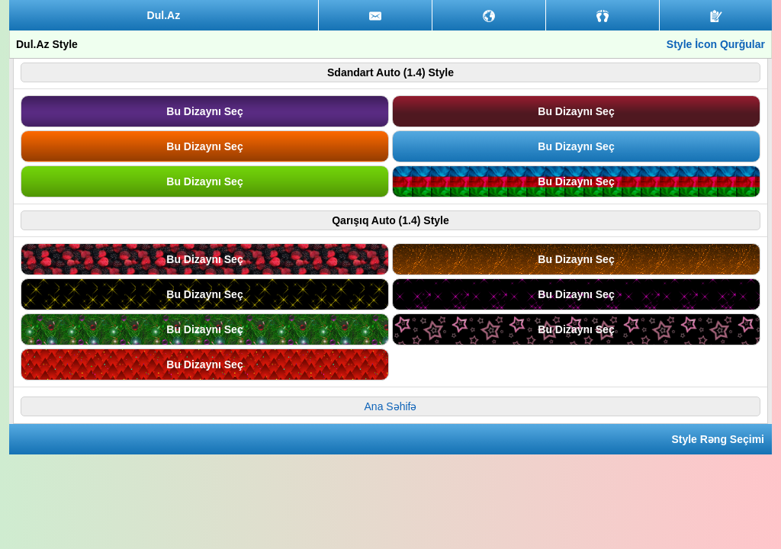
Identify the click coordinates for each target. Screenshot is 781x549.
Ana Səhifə (391, 406)
